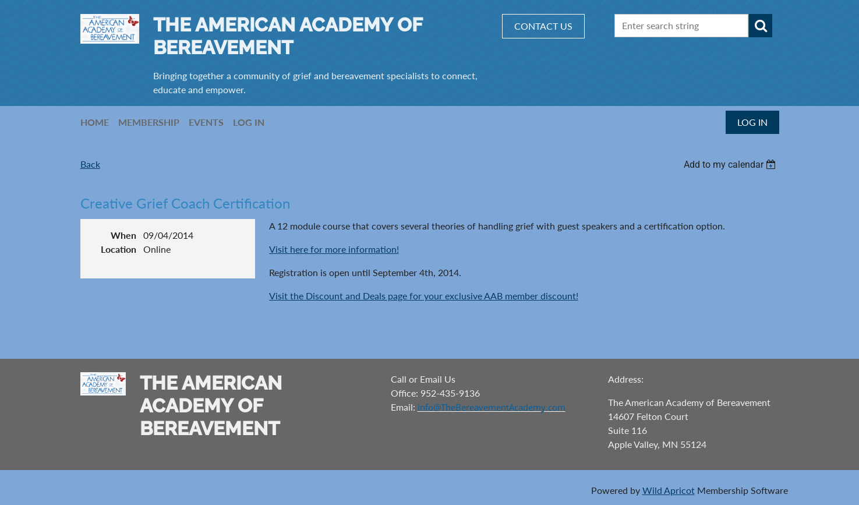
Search (760, 25)
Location (118, 249)
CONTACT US (543, 25)
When (123, 235)
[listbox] (731, 164)
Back (90, 163)
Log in (752, 122)
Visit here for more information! (334, 249)
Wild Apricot (668, 490)
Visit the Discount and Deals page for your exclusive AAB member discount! (423, 295)
